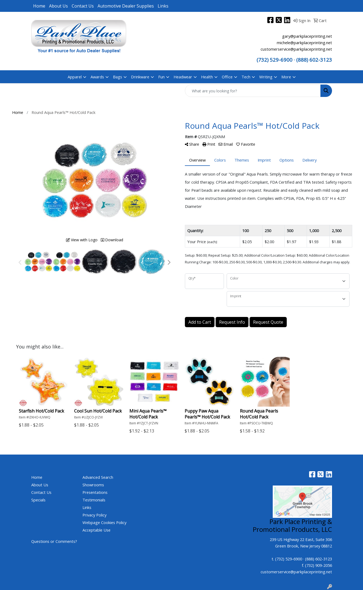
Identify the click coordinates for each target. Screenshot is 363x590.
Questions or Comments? (54, 541)
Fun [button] (161, 76)
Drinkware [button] (140, 76)
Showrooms (93, 484)
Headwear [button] (183, 76)
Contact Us (83, 6)
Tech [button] (245, 76)
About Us (58, 6)
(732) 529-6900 (274, 59)
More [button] (286, 76)
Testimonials (93, 499)
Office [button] (227, 76)
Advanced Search (97, 477)
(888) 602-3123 (318, 558)
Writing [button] (265, 76)
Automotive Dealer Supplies (126, 6)
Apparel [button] (75, 76)
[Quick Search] (253, 91)
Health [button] (207, 76)
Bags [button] (117, 76)
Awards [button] (97, 76)
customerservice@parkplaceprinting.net (296, 49)
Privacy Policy (94, 515)
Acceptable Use (96, 530)
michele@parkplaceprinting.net (304, 42)
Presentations (95, 492)
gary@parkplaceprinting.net (307, 36)
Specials (38, 499)
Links (163, 6)
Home (39, 6)
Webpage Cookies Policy (104, 522)
